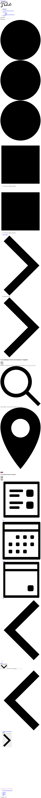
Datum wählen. (10, 668)
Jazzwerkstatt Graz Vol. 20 (9, 10)
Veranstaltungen (5, 234)
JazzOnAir (4, 15)
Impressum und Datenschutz (9, 14)
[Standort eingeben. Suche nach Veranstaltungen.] (22, 406)
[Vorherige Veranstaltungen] (22, 660)
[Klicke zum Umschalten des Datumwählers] (3, 666)
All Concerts (5, 8)
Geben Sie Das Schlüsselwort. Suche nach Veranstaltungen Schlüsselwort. (13, 365)
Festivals (4, 9)
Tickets (6, 13)
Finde (2, 472)
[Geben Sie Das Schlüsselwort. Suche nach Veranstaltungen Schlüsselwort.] (30, 365)
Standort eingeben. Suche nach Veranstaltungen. (8, 406)
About (4, 11)
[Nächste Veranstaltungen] (7, 740)
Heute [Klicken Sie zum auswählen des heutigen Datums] (1, 663)
